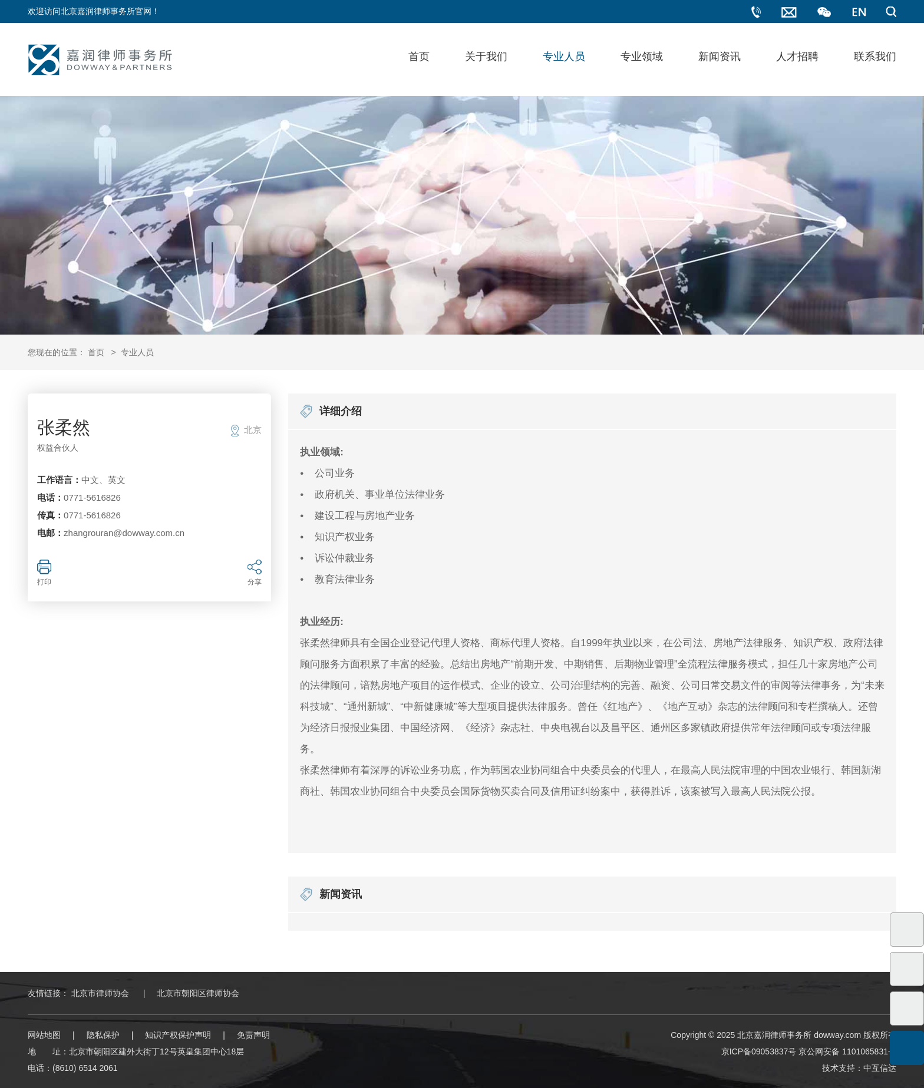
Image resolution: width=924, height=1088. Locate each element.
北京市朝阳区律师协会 (198, 993)
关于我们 (486, 56)
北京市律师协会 (100, 993)
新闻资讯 (719, 56)
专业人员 (564, 56)
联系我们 (875, 56)
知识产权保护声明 (178, 1035)
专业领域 (642, 56)
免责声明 (253, 1035)
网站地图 (44, 1035)
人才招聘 (797, 56)
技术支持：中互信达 (859, 1068)
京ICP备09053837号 (759, 1051)
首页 (419, 56)
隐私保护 (103, 1035)
